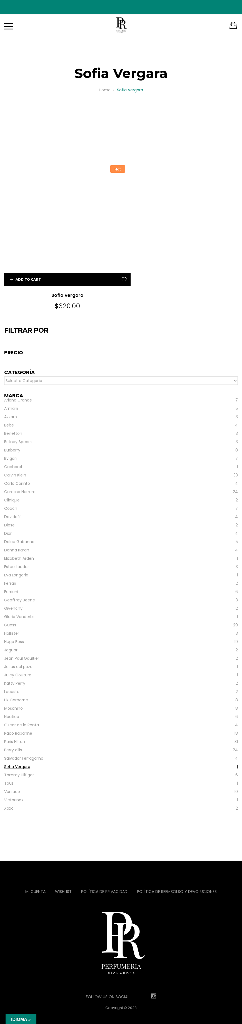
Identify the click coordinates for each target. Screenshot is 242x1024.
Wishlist (63, 878)
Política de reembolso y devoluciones (177, 878)
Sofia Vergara (60, 281)
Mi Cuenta (35, 878)
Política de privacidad (104, 878)
